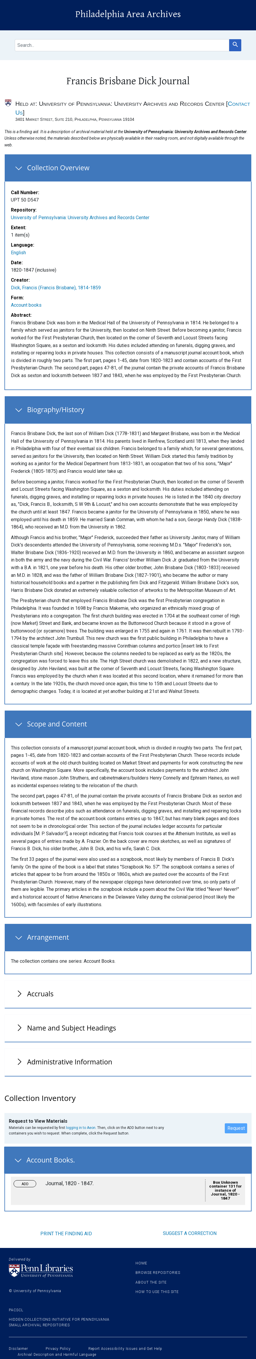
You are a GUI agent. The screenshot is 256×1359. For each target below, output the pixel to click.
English (18, 252)
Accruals (40, 993)
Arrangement (48, 937)
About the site (151, 1282)
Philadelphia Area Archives (128, 14)
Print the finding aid (66, 1233)
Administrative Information (69, 1061)
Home (141, 1263)
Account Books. (51, 1160)
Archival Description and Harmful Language (57, 1355)
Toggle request (27, 1182)
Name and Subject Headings (71, 1028)
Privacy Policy (58, 1349)
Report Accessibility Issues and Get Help (125, 1349)
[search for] (122, 45)
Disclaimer (18, 1349)
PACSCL (16, 1310)
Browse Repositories (158, 1273)
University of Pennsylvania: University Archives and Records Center (80, 217)
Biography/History (55, 409)
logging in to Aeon (80, 1128)
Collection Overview (58, 167)
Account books (26, 305)
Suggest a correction (190, 1233)
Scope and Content (57, 724)
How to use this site (157, 1292)
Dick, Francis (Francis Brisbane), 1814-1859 (56, 287)
